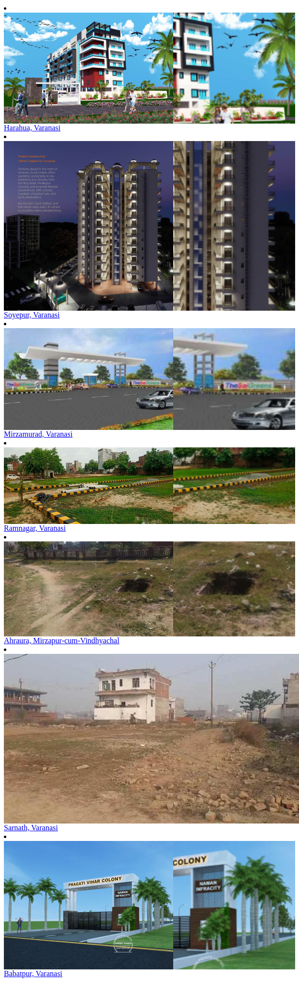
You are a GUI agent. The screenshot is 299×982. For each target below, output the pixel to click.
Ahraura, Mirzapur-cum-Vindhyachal (62, 640)
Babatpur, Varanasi (33, 973)
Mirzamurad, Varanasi (38, 434)
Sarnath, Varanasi (31, 828)
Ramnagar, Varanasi (35, 528)
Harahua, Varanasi (32, 128)
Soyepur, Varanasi (32, 315)
